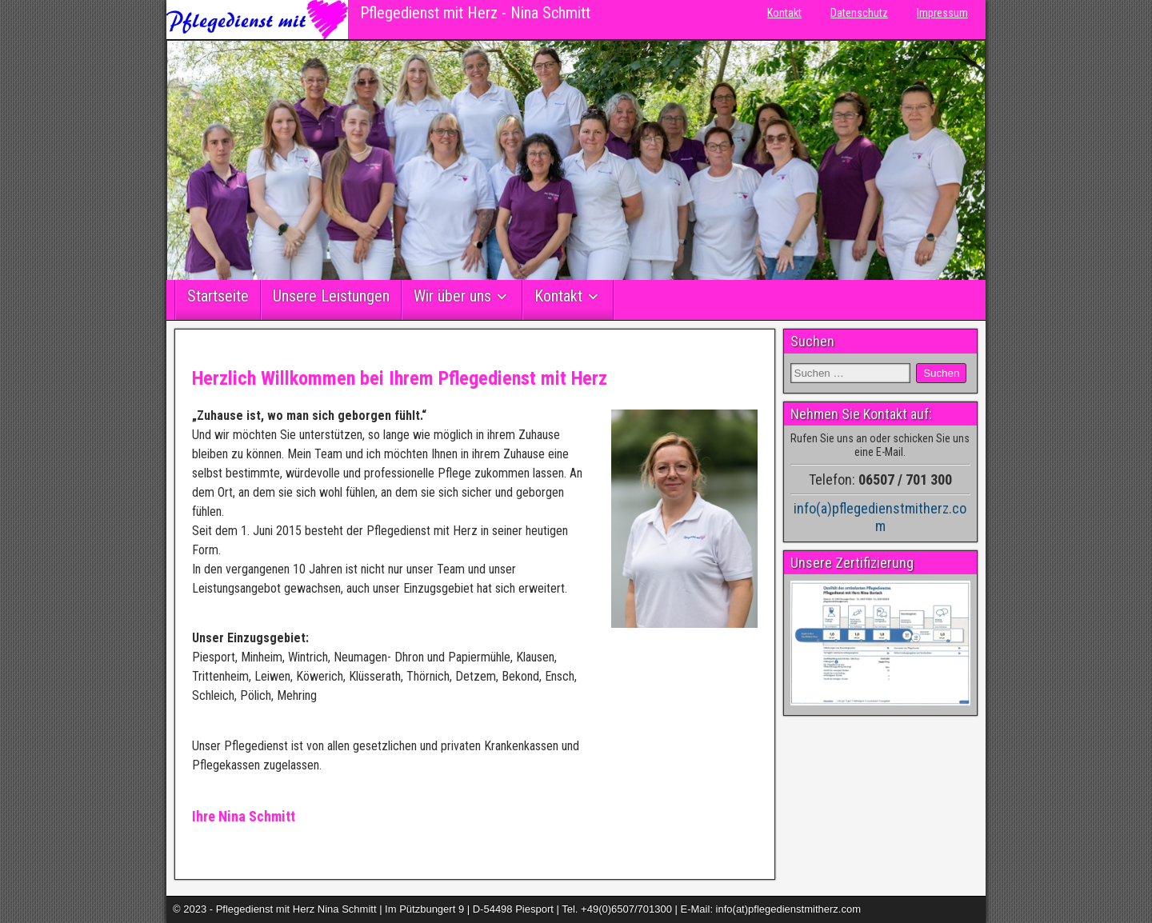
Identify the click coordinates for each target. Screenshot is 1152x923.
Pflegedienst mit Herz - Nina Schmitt (475, 12)
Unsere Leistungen (331, 296)
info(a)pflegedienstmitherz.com (880, 517)
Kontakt (784, 12)
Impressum (942, 12)
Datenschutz (859, 12)
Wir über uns (452, 296)
